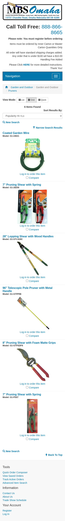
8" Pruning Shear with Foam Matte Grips (29, 342)
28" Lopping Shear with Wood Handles (28, 236)
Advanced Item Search (15, 482)
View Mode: (9, 99)
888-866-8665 (52, 29)
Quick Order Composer (15, 472)
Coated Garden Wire (16, 133)
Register (7, 510)
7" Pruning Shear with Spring (22, 184)
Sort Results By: (53, 110)
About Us (8, 496)
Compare (34, 177)
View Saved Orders (13, 476)
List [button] (21, 100)
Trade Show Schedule (14, 500)
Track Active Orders (13, 479)
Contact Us (9, 493)
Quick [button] (42, 100)
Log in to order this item (32, 174)
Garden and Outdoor (22, 87)
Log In (6, 514)
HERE (26, 64)
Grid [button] (31, 100)
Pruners (12, 90)
